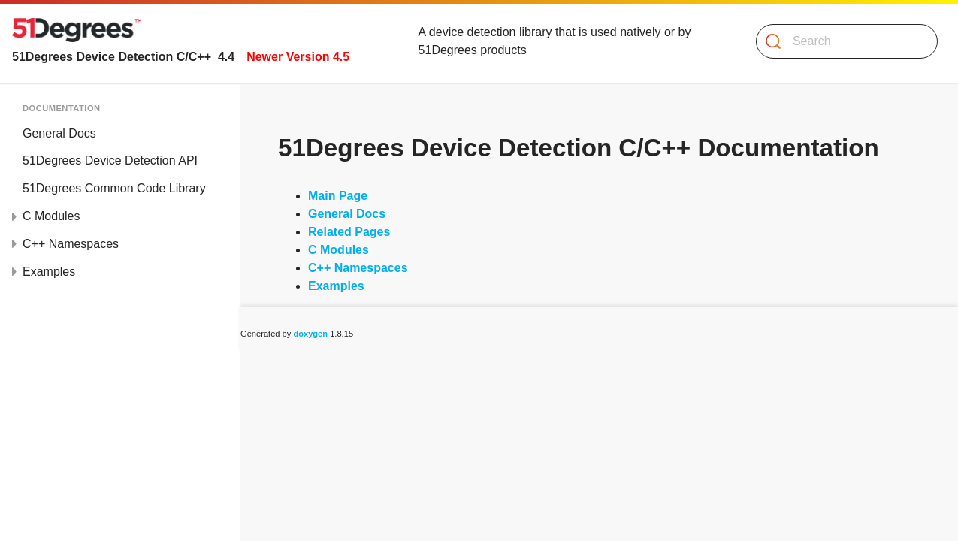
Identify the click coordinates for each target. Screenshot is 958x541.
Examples (49, 271)
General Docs (59, 133)
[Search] (840, 41)
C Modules (51, 216)
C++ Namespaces (71, 243)
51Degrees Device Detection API (110, 160)
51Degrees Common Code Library (114, 188)
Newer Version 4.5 (297, 56)
